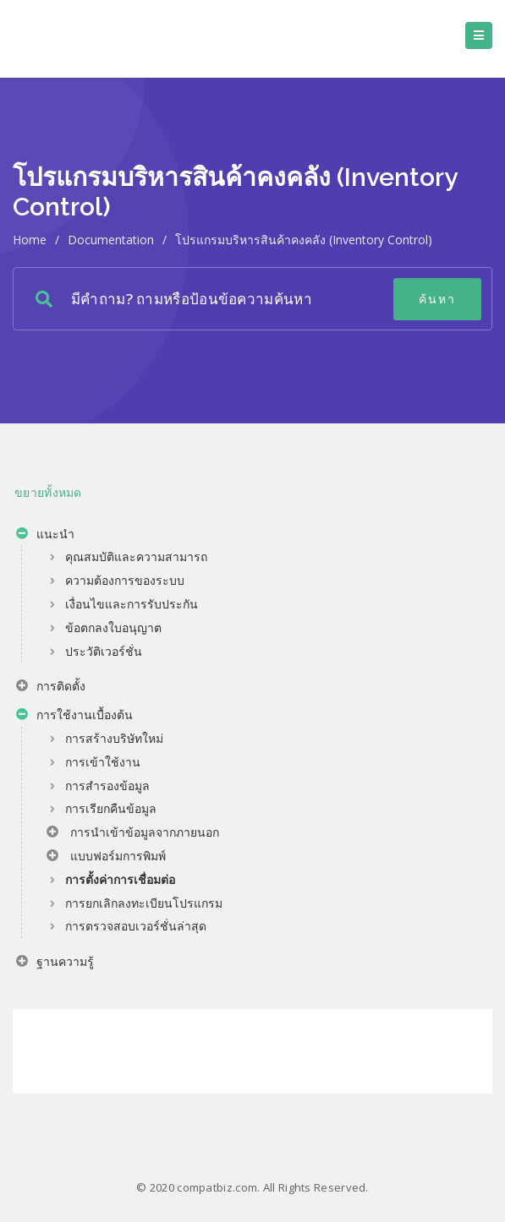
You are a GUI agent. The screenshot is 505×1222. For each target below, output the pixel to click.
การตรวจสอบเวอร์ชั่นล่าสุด (135, 926)
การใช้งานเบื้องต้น (74, 716)
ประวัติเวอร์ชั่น (103, 651)
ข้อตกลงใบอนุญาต (113, 627)
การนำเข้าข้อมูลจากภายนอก (133, 834)
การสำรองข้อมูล (107, 785)
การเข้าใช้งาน (102, 762)
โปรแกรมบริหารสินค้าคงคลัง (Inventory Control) (303, 240)
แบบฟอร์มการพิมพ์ (106, 858)
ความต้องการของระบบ (124, 580)
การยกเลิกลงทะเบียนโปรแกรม (143, 903)
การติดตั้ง (50, 688)
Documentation (111, 240)
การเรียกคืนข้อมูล (110, 808)
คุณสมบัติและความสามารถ (136, 556)
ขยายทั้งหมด (48, 492)
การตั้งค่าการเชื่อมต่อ (120, 879)
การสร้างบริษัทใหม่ (114, 738)
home (30, 240)
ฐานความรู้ (55, 963)
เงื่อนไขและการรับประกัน (131, 604)
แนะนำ (45, 536)
